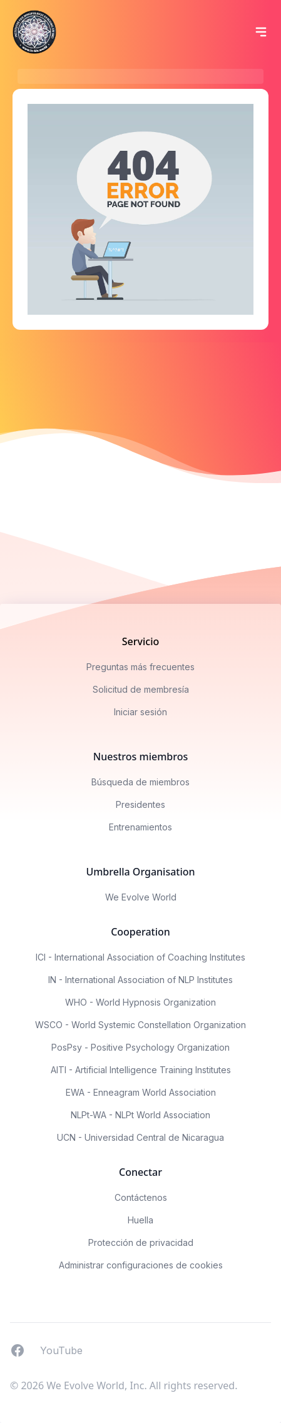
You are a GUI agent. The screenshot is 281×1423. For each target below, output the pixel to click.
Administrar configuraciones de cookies (141, 1265)
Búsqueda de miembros (140, 782)
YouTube (61, 1350)
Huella (140, 1220)
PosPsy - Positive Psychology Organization (140, 1047)
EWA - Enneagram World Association (141, 1092)
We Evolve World (140, 897)
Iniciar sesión (140, 711)
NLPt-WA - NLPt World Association (140, 1114)
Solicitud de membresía (141, 689)
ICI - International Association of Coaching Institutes (140, 957)
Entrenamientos (140, 827)
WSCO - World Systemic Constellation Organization (140, 1024)
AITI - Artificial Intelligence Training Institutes (141, 1069)
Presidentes (140, 804)
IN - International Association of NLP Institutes (140, 979)
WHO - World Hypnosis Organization (140, 1002)
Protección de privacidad (140, 1242)
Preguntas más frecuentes (140, 666)
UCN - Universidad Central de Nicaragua (140, 1137)
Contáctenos (141, 1197)
